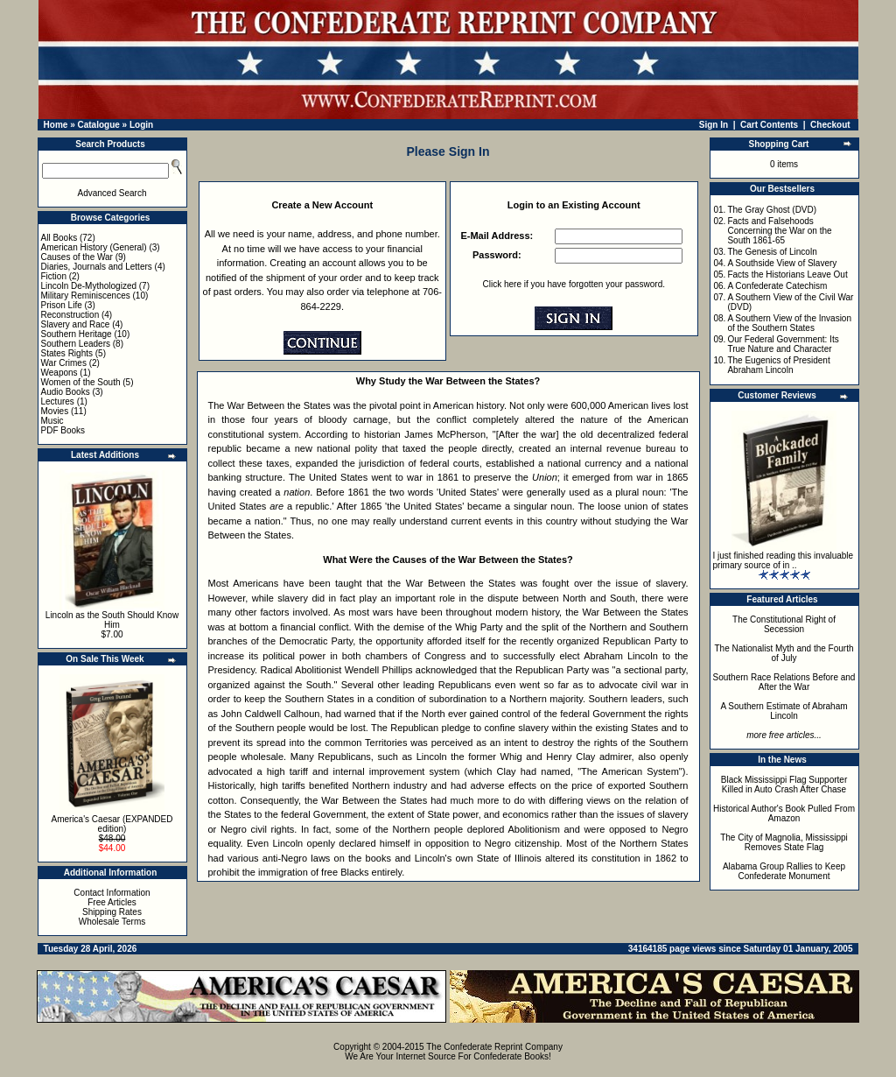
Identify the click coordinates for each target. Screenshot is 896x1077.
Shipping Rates (112, 912)
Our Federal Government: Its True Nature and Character (782, 344)
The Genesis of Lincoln (771, 252)
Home (56, 125)
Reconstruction (70, 315)
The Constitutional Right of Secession (784, 624)
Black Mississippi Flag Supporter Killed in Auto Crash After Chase (784, 784)
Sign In (713, 125)
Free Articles (112, 902)
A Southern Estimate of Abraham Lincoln (783, 711)
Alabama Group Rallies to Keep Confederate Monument (784, 871)
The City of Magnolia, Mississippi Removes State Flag (784, 842)
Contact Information (112, 893)
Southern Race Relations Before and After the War (784, 682)
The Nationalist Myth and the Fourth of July (784, 653)
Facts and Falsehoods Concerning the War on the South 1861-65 (779, 230)
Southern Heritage (76, 334)
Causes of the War (77, 257)
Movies (55, 411)
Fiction (53, 276)
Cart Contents (769, 125)
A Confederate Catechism (777, 286)
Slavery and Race (75, 324)
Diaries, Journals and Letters (96, 266)
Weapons (59, 372)
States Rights (67, 353)
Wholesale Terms (112, 921)
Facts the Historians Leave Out (787, 274)
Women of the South (81, 382)
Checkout (830, 125)
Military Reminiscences (85, 295)
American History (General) (94, 247)
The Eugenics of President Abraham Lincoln (778, 365)
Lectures (57, 401)
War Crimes (64, 363)
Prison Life (61, 305)
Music (52, 421)
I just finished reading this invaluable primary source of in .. (783, 560)
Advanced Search (112, 193)
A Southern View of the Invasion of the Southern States (789, 323)
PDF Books (63, 430)
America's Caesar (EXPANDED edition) (112, 824)
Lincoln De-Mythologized (89, 286)
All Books (59, 238)
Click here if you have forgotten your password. (574, 284)
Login (141, 125)
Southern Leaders (76, 343)
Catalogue (98, 125)
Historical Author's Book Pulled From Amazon (784, 813)
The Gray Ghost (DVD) (771, 210)
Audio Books (65, 392)
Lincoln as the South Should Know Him (112, 620)
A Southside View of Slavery (781, 263)
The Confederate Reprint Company (494, 1047)
